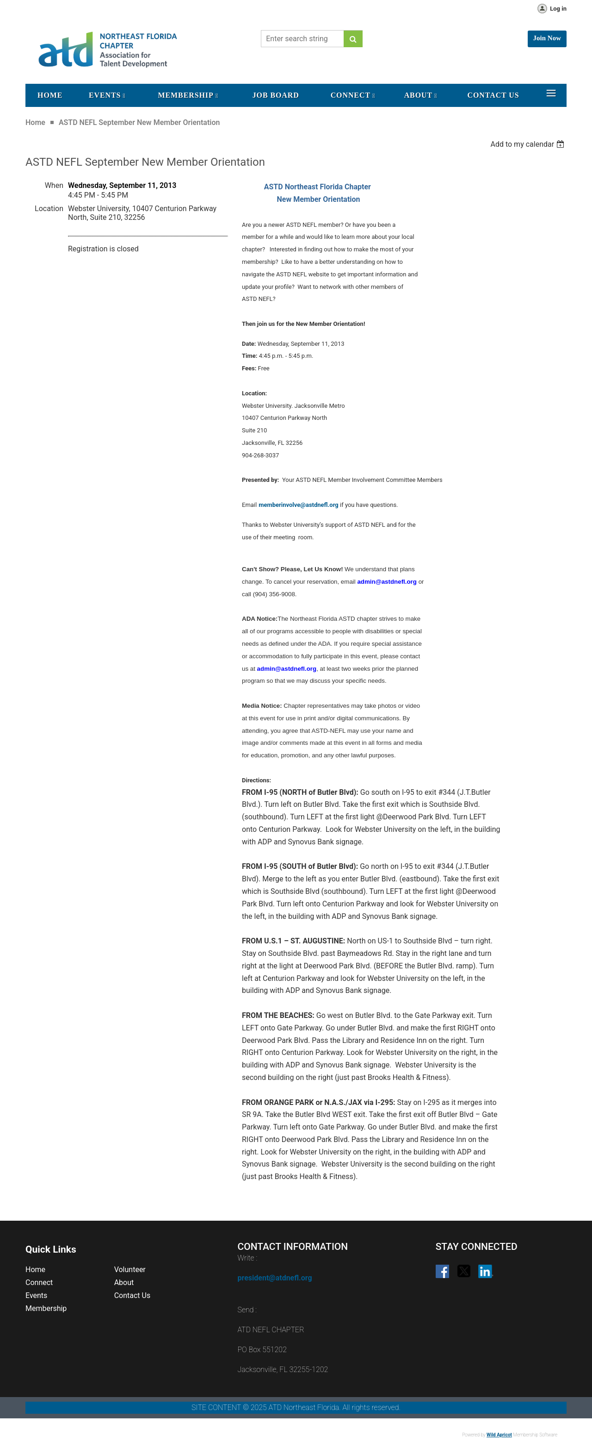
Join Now (547, 38)
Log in (558, 8)
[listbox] (528, 144)
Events (36, 1295)
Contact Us (132, 1295)
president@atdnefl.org (274, 1277)
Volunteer (130, 1269)
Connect (39, 1282)
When (54, 185)
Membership (46, 1308)
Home (35, 122)
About (124, 1282)
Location (49, 208)
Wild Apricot (499, 1434)
